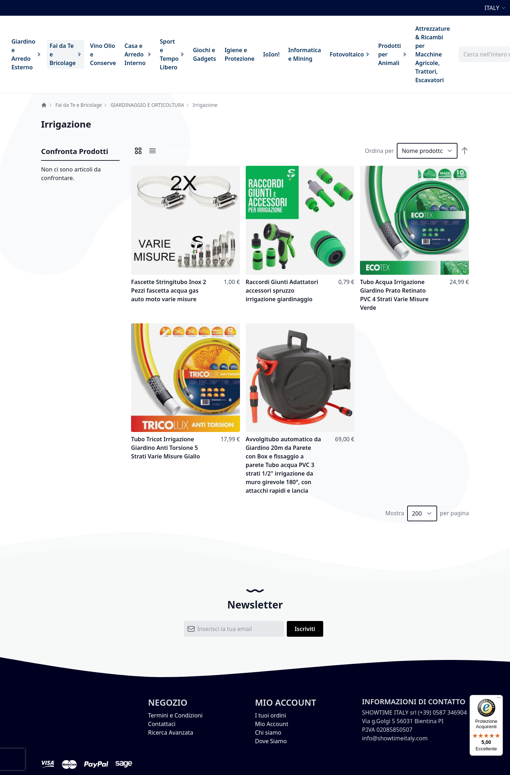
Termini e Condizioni (175, 715)
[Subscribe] (305, 629)
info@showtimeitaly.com (395, 738)
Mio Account (271, 724)
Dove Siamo (271, 741)
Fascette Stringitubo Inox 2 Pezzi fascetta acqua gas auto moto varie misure (168, 290)
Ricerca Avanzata (170, 732)
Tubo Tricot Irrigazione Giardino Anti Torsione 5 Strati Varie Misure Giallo (165, 447)
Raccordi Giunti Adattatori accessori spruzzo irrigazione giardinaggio (282, 290)
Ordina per (379, 151)
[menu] (231, 54)
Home (44, 105)
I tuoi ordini (270, 715)
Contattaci (162, 724)
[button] (496, 8)
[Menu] (498, 699)
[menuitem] (26, 54)
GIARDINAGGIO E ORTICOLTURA (147, 104)
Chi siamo (268, 732)
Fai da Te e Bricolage (78, 104)
